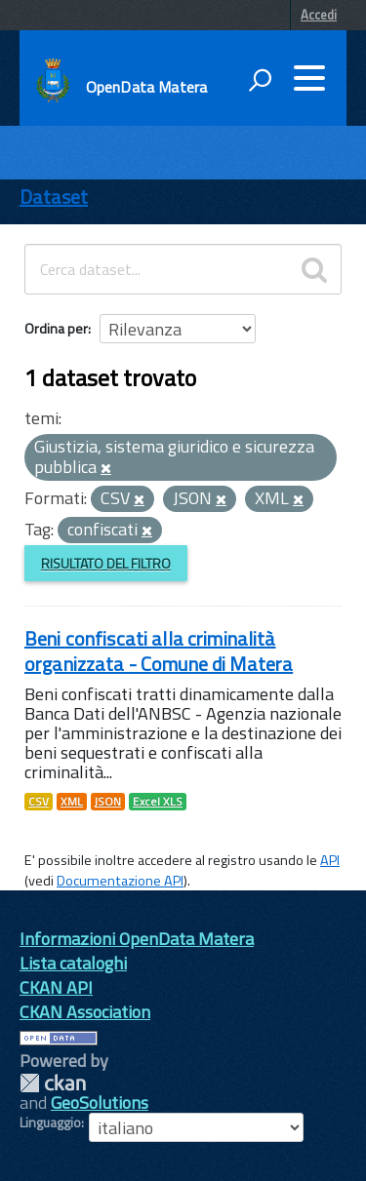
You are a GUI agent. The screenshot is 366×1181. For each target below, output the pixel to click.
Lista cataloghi (73, 963)
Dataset (54, 196)
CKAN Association (85, 1012)
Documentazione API (120, 880)
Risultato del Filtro (106, 563)
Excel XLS (158, 801)
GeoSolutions (99, 1102)
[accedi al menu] (309, 78)
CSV (38, 801)
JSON (108, 801)
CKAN (53, 1083)
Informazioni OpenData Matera (137, 938)
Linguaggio (50, 1122)
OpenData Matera (146, 87)
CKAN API (56, 987)
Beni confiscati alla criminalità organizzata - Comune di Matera (158, 651)
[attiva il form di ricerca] (259, 80)
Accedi (319, 14)
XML (72, 801)
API (330, 860)
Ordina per (56, 328)
